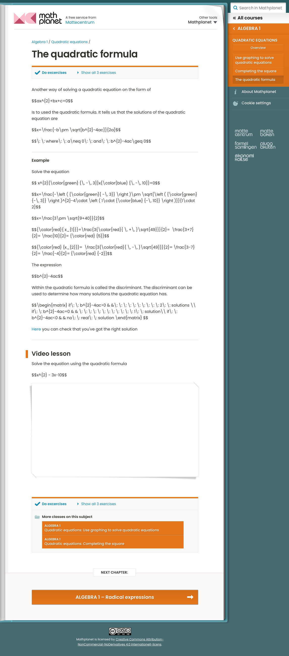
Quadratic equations (69, 41)
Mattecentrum (80, 22)
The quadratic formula (255, 79)
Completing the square (255, 71)
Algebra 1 (40, 41)
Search (235, 7)
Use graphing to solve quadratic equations (254, 60)
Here (36, 329)
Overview (258, 47)
